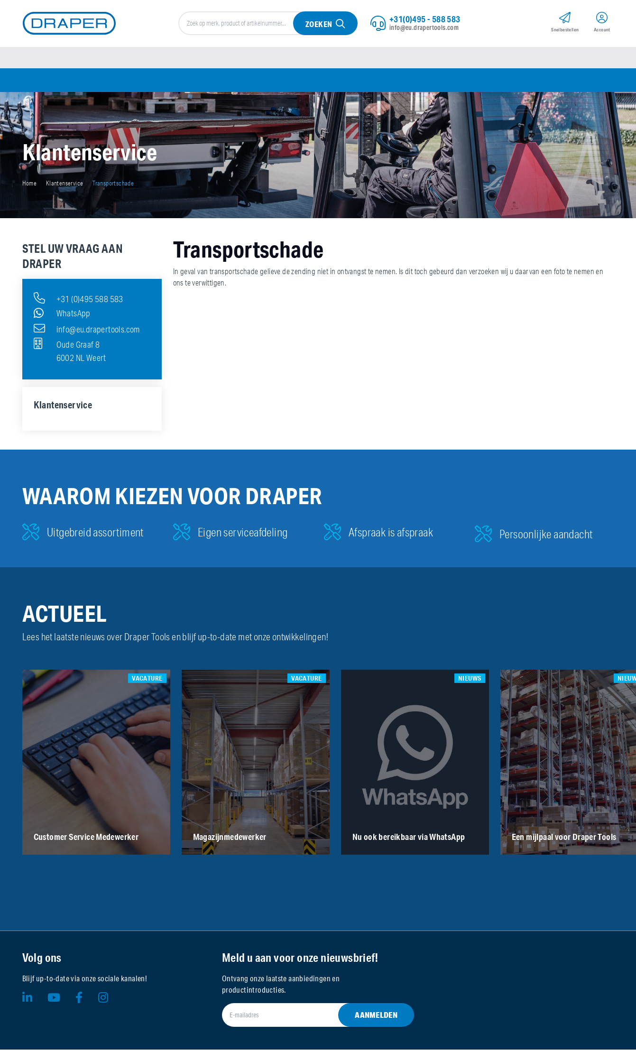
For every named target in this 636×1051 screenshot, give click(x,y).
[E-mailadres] (306, 1016)
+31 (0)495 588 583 (78, 299)
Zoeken (318, 24)
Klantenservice (64, 184)
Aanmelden (376, 1016)
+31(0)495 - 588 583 (425, 19)
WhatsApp (62, 314)
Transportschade (113, 184)
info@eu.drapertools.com (424, 28)
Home (29, 184)
